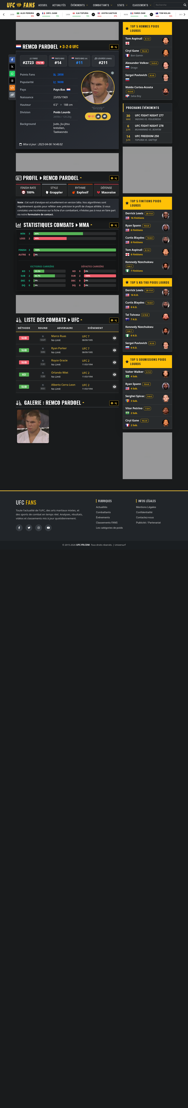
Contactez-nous (145, 517)
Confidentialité (144, 512)
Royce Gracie (59, 360)
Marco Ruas (58, 336)
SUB (24, 338)
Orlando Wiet (59, 372)
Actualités (59, 5)
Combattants (102, 5)
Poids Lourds (61, 112)
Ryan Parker (59, 348)
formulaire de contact (40, 214)
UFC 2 (85, 361)
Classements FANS (107, 522)
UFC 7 (85, 336)
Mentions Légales (146, 507)
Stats (122, 5)
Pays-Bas (59, 89)
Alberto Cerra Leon (63, 385)
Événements (79, 5)
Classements (142, 5)
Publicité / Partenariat (148, 522)
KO (24, 374)
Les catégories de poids (109, 527)
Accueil (42, 5)
